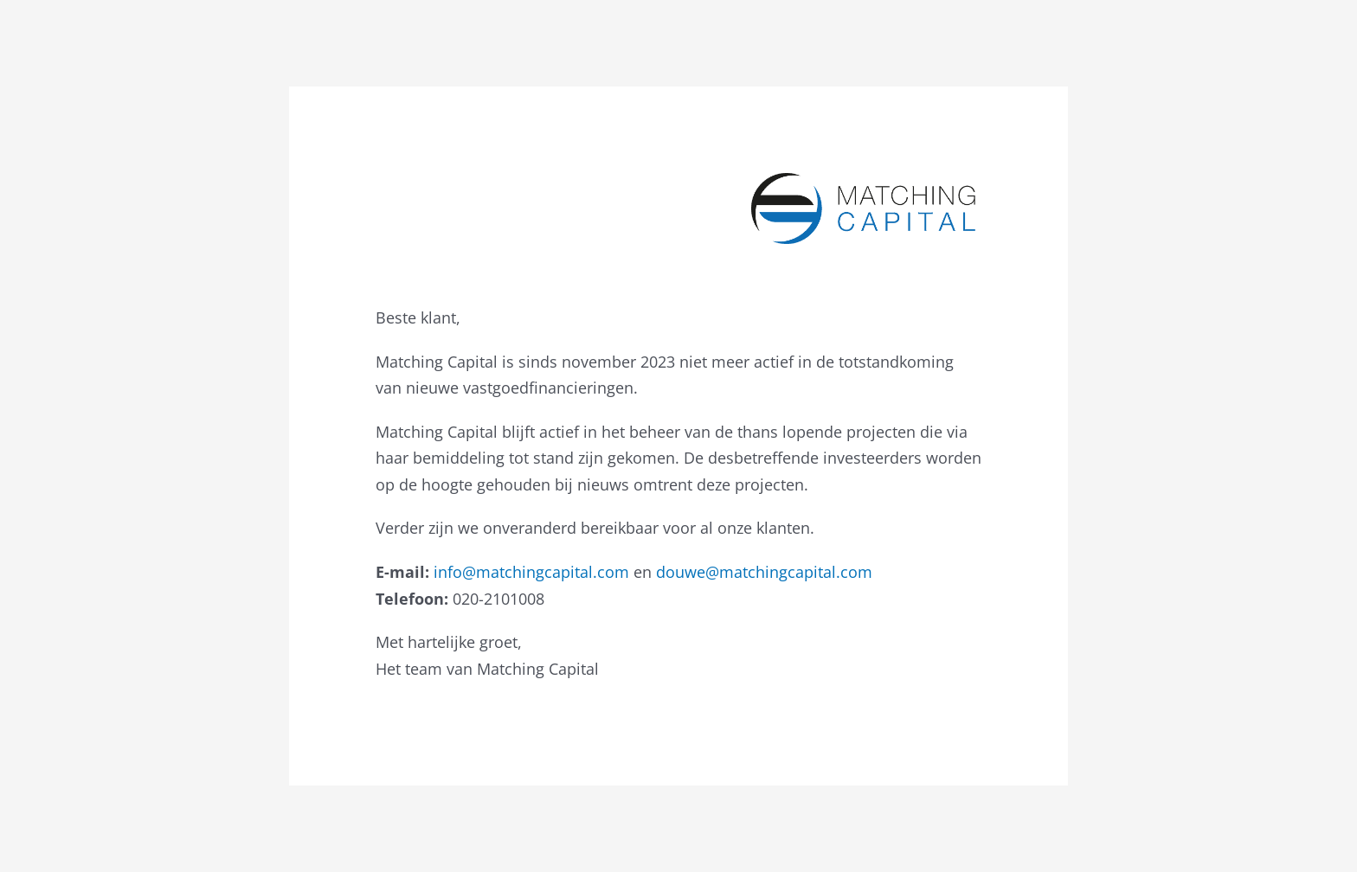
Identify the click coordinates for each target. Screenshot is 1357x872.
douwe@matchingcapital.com (764, 571)
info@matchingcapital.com (531, 571)
